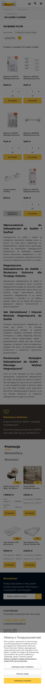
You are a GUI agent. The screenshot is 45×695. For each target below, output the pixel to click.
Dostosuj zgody (22, 674)
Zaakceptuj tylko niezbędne (23, 667)
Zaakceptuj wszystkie (22, 681)
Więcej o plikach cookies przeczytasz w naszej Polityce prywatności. (20, 660)
